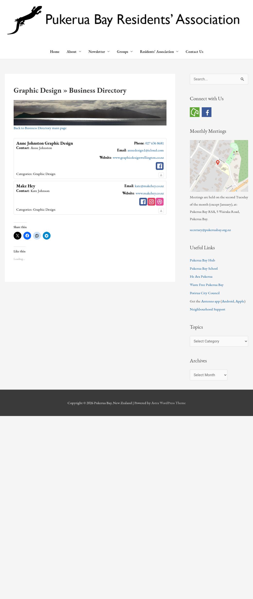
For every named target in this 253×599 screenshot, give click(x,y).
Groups (122, 51)
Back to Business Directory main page (40, 127)
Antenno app (210, 301)
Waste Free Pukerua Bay (207, 284)
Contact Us (194, 51)
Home (54, 51)
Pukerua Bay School (204, 268)
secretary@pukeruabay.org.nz (210, 229)
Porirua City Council (205, 293)
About (72, 51)
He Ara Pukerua (201, 276)
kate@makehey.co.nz (149, 185)
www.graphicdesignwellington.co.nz (138, 157)
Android (228, 301)
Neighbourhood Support (207, 309)
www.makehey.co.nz (150, 193)
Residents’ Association (157, 51)
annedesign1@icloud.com (146, 150)
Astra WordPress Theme (168, 402)
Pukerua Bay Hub (202, 260)
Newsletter (96, 51)
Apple (240, 301)
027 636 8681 (154, 143)
